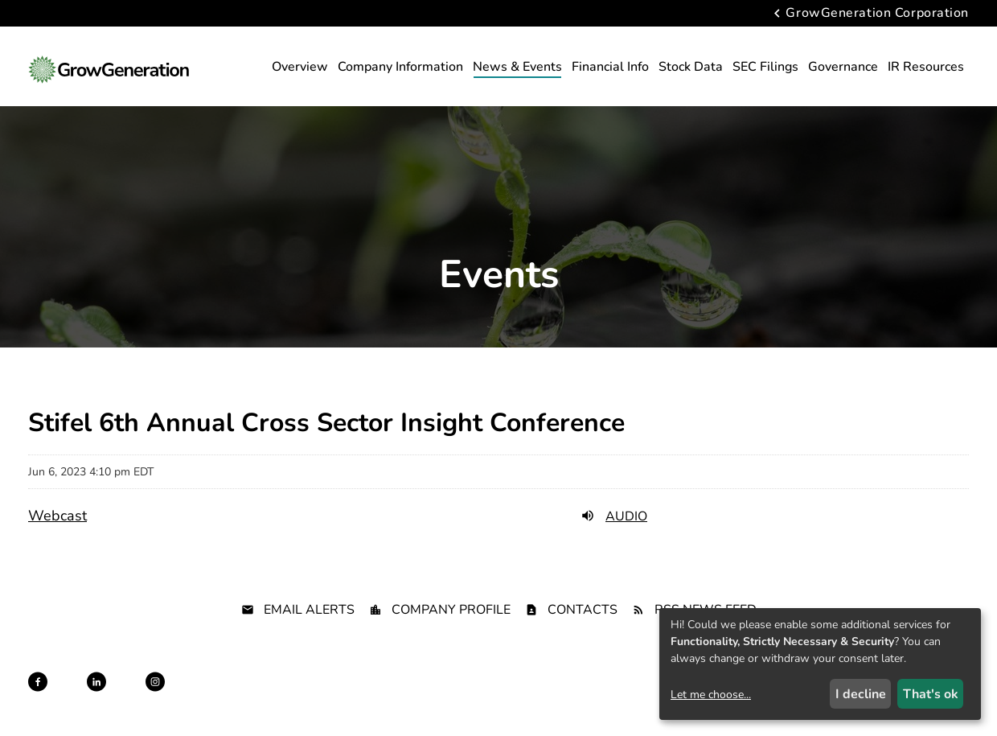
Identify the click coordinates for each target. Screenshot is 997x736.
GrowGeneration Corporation (877, 14)
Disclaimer (444, 696)
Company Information (400, 67)
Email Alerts (309, 610)
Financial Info (610, 67)
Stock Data (691, 67)
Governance (843, 67)
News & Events (517, 67)
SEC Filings (765, 67)
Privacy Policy (373, 696)
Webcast (57, 515)
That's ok (930, 694)
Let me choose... (711, 694)
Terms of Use (563, 696)
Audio (614, 516)
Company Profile (451, 610)
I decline (860, 694)
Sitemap (501, 696)
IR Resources (926, 67)
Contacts (582, 610)
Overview (300, 67)
